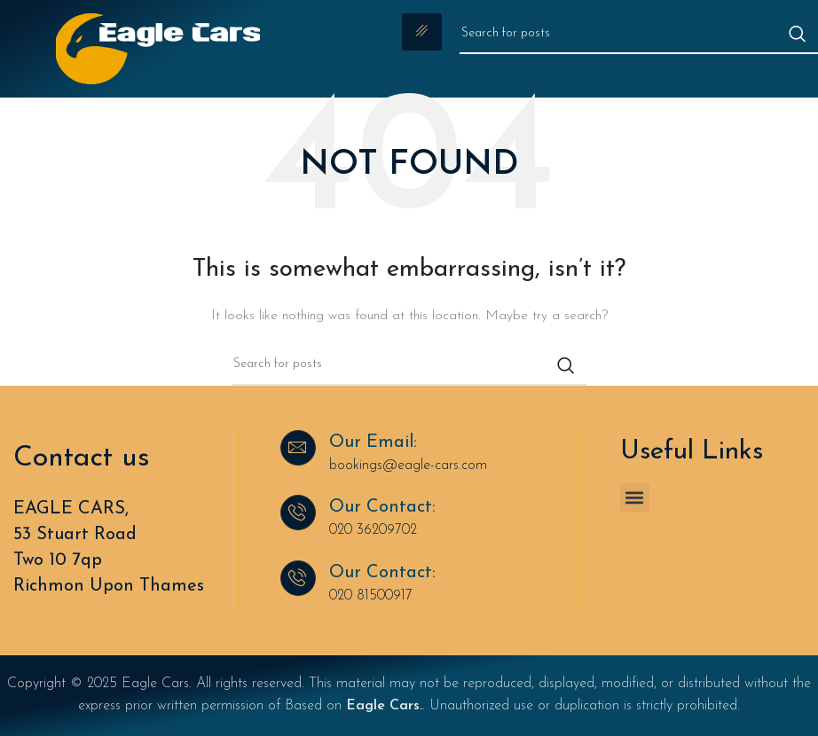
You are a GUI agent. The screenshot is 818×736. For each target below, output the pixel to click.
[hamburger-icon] (422, 32)
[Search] (639, 33)
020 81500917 (371, 596)
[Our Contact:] (298, 512)
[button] (634, 498)
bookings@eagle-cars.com (408, 465)
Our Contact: (382, 507)
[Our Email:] (298, 448)
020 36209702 (373, 530)
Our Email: (373, 442)
